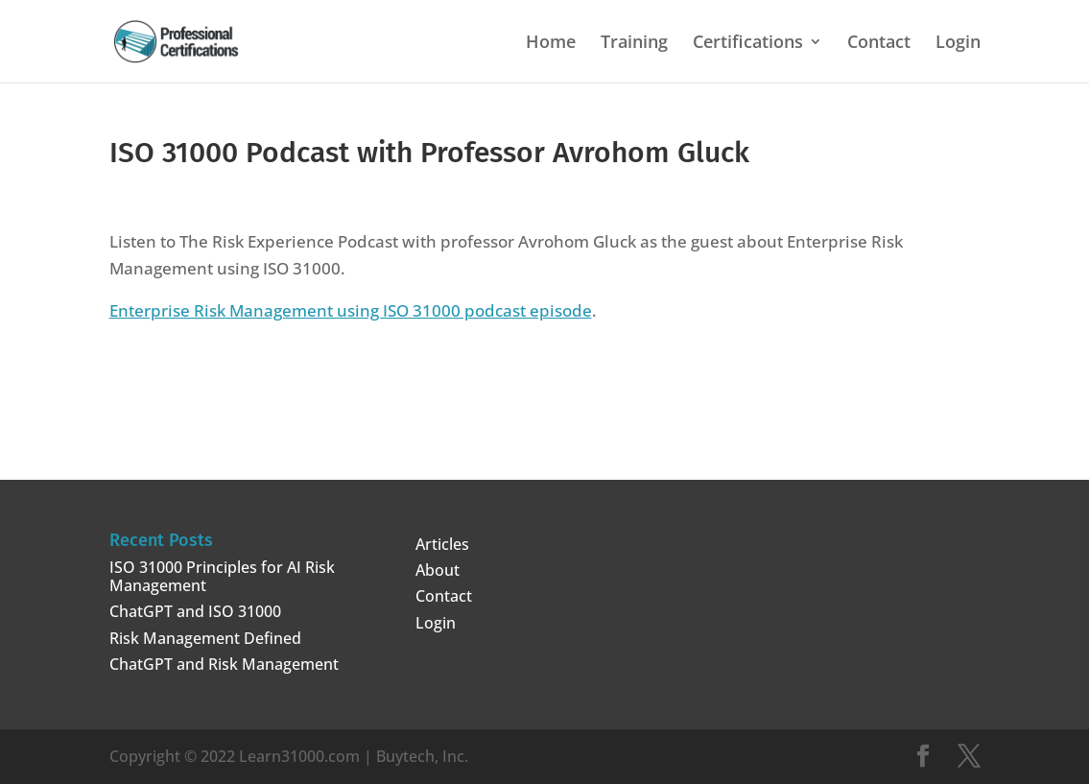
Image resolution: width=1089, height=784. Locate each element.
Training (634, 44)
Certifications (748, 44)
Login (958, 44)
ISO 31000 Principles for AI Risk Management (222, 576)
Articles (442, 544)
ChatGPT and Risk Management (224, 664)
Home (551, 44)
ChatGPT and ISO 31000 (195, 611)
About (437, 570)
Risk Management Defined (205, 638)
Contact (879, 44)
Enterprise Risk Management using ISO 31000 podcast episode (350, 310)
